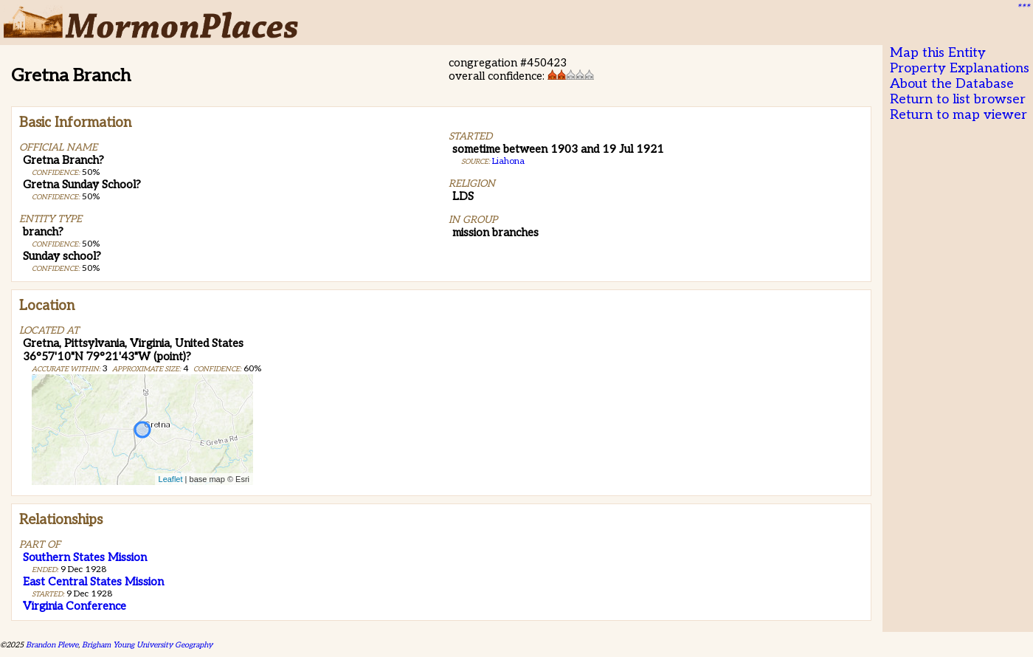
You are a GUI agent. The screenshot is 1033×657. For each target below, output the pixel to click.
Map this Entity (938, 53)
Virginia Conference (74, 606)
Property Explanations (959, 68)
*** (1022, 8)
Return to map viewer (958, 115)
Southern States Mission (85, 557)
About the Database (952, 84)
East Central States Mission (93, 581)
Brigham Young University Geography (147, 645)
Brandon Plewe (52, 645)
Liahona (508, 161)
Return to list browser (958, 99)
